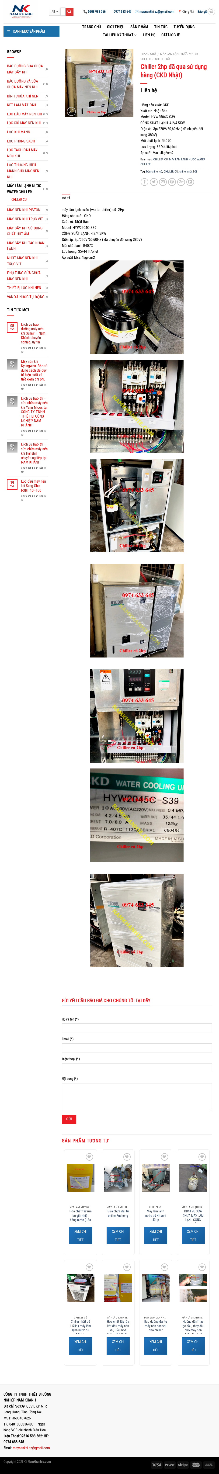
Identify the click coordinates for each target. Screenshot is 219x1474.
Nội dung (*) (70, 1079)
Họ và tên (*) (70, 1019)
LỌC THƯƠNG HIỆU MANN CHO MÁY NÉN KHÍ (23, 171)
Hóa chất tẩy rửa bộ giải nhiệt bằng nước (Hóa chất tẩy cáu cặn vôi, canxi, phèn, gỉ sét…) (81, 1222)
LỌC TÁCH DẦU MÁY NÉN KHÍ (22, 153)
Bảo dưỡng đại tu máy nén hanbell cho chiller (155, 1326)
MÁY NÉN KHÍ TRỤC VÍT (25, 219)
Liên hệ (149, 35)
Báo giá (202, 12)
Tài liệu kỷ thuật (119, 35)
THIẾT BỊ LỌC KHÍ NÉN (24, 288)
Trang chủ (91, 27)
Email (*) (67, 1039)
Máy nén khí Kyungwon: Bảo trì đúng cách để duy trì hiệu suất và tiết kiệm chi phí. (34, 370)
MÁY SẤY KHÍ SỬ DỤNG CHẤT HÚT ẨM (24, 231)
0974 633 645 (122, 12)
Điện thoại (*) (71, 1059)
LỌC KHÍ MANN (18, 132)
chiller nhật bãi (188, 171)
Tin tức (160, 27)
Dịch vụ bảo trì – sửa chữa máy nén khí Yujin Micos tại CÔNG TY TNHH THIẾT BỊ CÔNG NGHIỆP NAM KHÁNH (34, 411)
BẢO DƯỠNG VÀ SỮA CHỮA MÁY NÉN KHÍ (22, 84)
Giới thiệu (115, 27)
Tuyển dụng (184, 27)
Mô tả (66, 198)
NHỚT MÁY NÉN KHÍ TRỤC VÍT (22, 261)
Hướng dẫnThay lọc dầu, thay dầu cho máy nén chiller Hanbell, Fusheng (193, 1330)
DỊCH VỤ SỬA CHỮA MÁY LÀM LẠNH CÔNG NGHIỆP (193, 1217)
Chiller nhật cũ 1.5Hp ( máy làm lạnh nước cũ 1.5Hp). (80, 1328)
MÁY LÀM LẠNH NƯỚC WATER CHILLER (24, 189)
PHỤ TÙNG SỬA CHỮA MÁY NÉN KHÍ (24, 276)
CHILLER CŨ (162, 59)
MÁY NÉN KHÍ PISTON (23, 210)
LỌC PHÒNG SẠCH (21, 141)
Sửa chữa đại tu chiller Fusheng (118, 1213)
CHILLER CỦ (170, 171)
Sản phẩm (139, 27)
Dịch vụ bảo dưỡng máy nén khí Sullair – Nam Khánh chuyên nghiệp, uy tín (33, 333)
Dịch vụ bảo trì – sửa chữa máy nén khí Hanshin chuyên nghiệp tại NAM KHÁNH (34, 453)
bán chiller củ (154, 171)
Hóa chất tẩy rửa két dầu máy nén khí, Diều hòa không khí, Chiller (118, 1328)
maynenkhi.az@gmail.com (31, 1448)
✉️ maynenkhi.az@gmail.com (154, 12)
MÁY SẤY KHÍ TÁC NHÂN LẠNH (25, 246)
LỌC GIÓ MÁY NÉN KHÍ (24, 123)
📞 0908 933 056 (94, 12)
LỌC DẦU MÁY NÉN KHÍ (24, 114)
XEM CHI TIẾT (80, 1235)
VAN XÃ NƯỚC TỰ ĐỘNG (25, 297)
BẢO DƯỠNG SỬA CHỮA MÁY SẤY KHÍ (25, 69)
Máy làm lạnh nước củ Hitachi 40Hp (155, 1215)
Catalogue (170, 35)
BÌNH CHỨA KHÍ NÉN (22, 96)
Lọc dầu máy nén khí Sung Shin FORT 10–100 (33, 485)
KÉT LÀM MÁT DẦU (21, 105)
